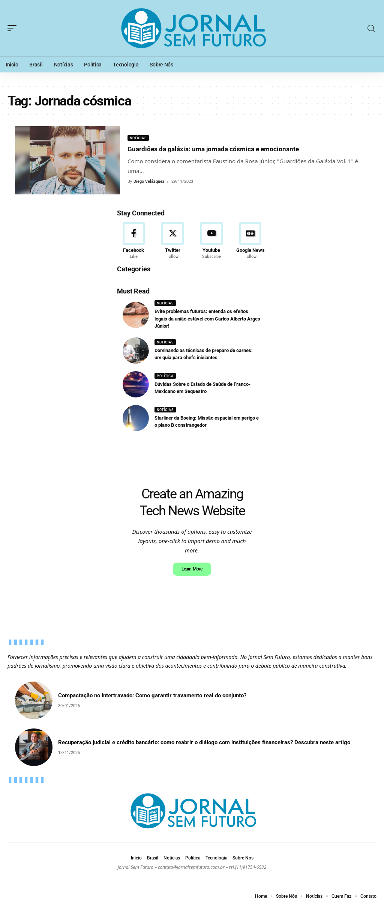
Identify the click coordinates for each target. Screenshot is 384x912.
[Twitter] (172, 242)
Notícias (139, 138)
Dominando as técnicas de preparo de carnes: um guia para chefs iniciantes (202, 358)
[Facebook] (133, 242)
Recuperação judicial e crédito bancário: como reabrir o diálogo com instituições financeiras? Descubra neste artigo (204, 747)
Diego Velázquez (149, 181)
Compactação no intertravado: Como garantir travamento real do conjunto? (152, 700)
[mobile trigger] (14, 28)
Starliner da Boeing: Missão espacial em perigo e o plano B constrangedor (205, 425)
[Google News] (250, 242)
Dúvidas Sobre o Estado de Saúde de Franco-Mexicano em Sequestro (200, 391)
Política (166, 379)
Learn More (191, 573)
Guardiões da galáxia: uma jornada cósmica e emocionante (235, 149)
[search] (370, 28)
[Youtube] (211, 242)
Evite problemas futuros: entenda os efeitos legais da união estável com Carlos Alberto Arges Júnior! (207, 322)
